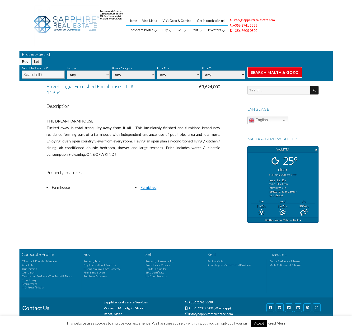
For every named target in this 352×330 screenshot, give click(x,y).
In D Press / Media (33, 287)
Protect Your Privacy (157, 265)
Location (72, 68)
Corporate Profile (141, 30)
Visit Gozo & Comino (177, 21)
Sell (180, 30)
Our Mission (29, 269)
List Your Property (156, 276)
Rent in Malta (215, 261)
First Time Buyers (94, 272)
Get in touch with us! (211, 21)
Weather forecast (283, 220)
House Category (122, 68)
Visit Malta (149, 21)
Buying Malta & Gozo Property (102, 269)
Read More (277, 323)
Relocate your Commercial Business (229, 265)
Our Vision (28, 272)
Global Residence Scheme (284, 261)
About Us (27, 265)
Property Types (93, 261)
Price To (207, 68)
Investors (214, 30)
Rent (195, 30)
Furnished (148, 187)
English (258, 120)
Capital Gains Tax (156, 269)
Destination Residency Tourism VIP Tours (47, 276)
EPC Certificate (154, 272)
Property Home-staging (159, 261)
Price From (163, 68)
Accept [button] (259, 323)
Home (133, 21)
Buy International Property (100, 265)
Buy (165, 30)
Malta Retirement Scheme (285, 265)
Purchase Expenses (95, 276)
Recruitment (29, 284)
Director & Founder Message (39, 261)
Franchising (29, 280)
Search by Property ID (35, 68)
